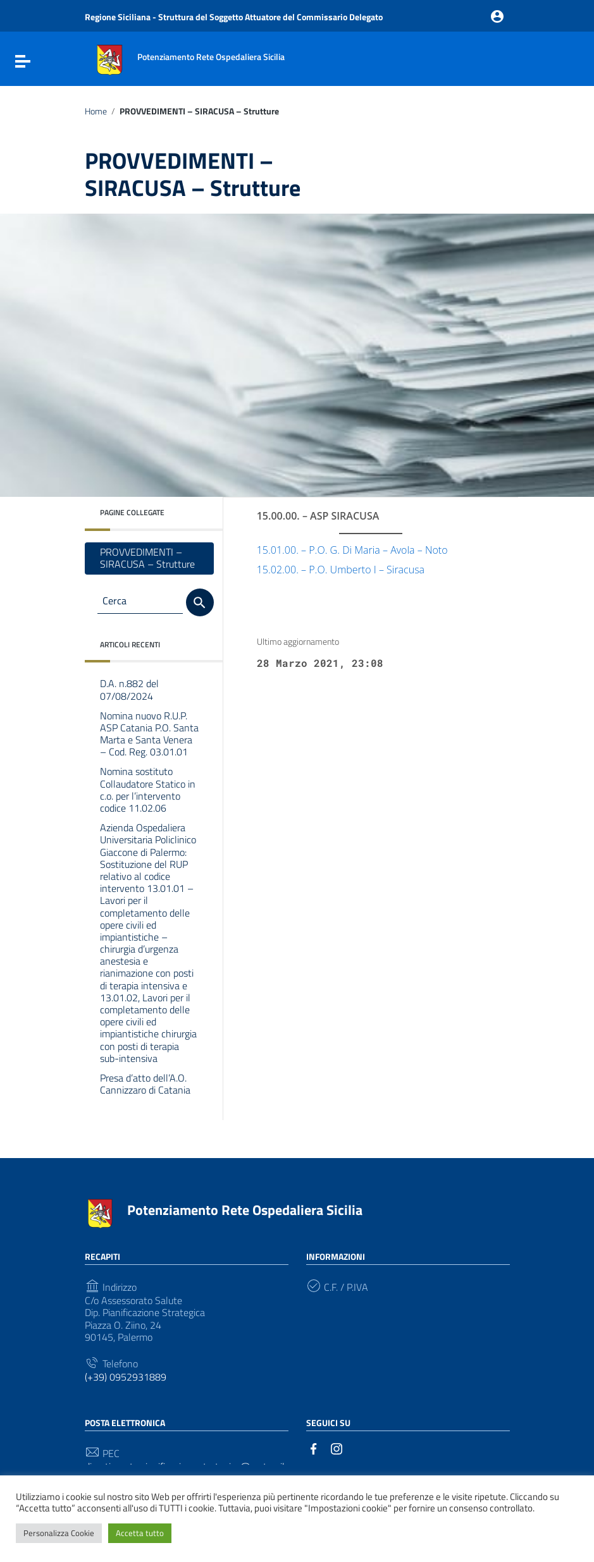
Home (96, 111)
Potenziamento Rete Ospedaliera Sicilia (244, 1210)
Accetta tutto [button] (140, 1533)
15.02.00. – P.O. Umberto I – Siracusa (340, 570)
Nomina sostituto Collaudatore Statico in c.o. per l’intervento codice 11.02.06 (147, 789)
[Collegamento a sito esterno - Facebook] (313, 1447)
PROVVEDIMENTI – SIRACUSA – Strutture (147, 557)
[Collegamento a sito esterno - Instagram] (336, 1447)
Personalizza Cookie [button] (58, 1533)
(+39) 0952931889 (125, 1377)
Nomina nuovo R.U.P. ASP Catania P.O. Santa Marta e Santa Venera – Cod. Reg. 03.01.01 (149, 734)
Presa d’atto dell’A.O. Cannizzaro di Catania (145, 1083)
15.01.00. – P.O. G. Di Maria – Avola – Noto (352, 550)
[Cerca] (200, 602)
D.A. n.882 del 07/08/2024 (129, 689)
